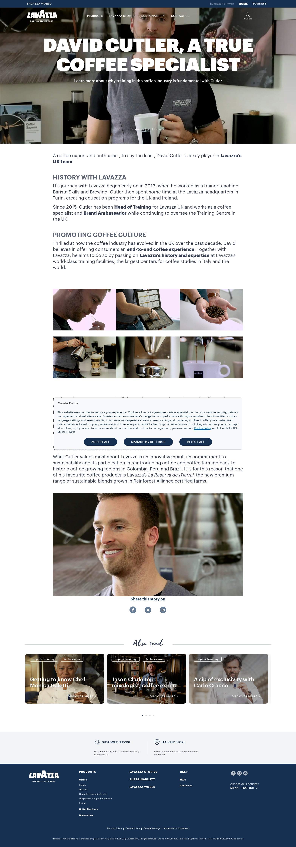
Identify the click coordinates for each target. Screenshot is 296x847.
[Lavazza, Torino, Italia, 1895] (42, 16)
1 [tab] (142, 716)
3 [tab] (150, 716)
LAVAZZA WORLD (39, 3)
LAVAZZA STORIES (143, 771)
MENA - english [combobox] (242, 788)
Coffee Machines (88, 809)
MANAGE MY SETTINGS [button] (148, 442)
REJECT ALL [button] (196, 442)
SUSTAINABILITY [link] (153, 16)
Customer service (116, 742)
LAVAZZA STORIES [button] (122, 16)
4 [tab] (154, 716)
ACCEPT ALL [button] (100, 442)
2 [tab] (146, 716)
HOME (243, 3)
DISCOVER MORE (83, 697)
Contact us (186, 785)
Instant (82, 803)
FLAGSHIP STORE (173, 742)
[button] (248, 16)
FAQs (183, 780)
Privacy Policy (114, 828)
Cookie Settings (151, 828)
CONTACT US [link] (180, 16)
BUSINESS (259, 3)
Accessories (86, 815)
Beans (82, 785)
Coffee (83, 780)
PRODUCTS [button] (95, 16)
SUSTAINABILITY (142, 779)
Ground (83, 789)
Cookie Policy (133, 828)
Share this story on (148, 599)
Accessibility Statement (176, 828)
